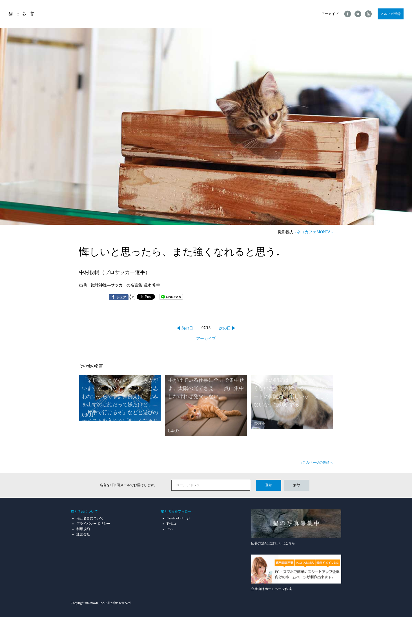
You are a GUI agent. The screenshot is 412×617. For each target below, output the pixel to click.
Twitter (171, 524)
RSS (169, 529)
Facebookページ (178, 518)
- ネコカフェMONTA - (313, 232)
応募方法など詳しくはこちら (296, 527)
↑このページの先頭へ (317, 463)
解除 (296, 485)
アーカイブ (330, 14)
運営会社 (83, 534)
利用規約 (83, 529)
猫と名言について (89, 518)
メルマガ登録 (390, 14)
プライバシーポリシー (93, 524)
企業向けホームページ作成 (296, 573)
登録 (268, 485)
